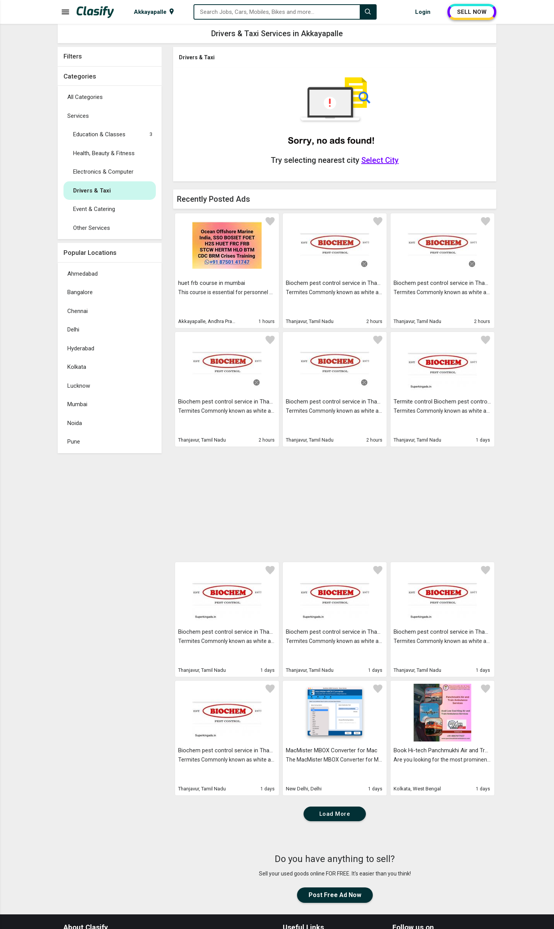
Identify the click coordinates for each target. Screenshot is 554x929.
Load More (334, 813)
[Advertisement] (110, 572)
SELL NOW (472, 11)
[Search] (368, 12)
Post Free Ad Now (335, 895)
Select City (380, 160)
